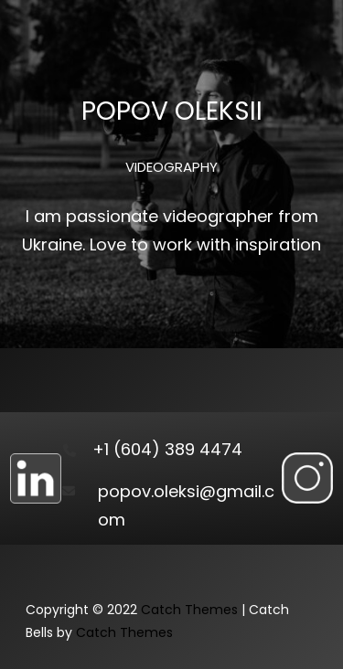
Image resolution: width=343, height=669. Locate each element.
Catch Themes (189, 609)
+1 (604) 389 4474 (167, 449)
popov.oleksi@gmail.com (186, 506)
